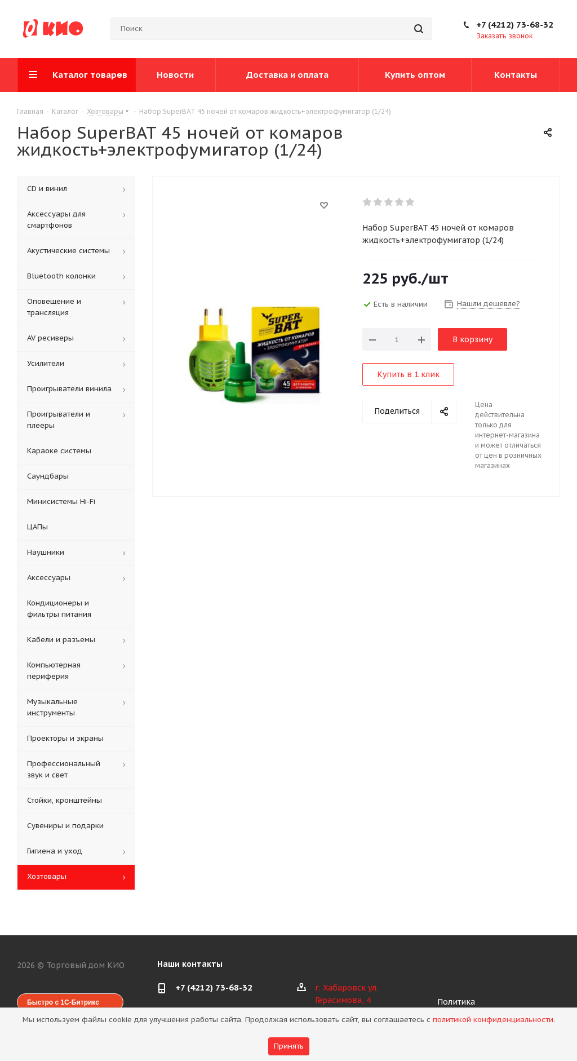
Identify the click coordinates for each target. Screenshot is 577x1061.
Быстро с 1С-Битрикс (63, 1002)
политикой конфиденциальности (493, 1019)
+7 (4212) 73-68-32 (514, 24)
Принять (289, 1046)
